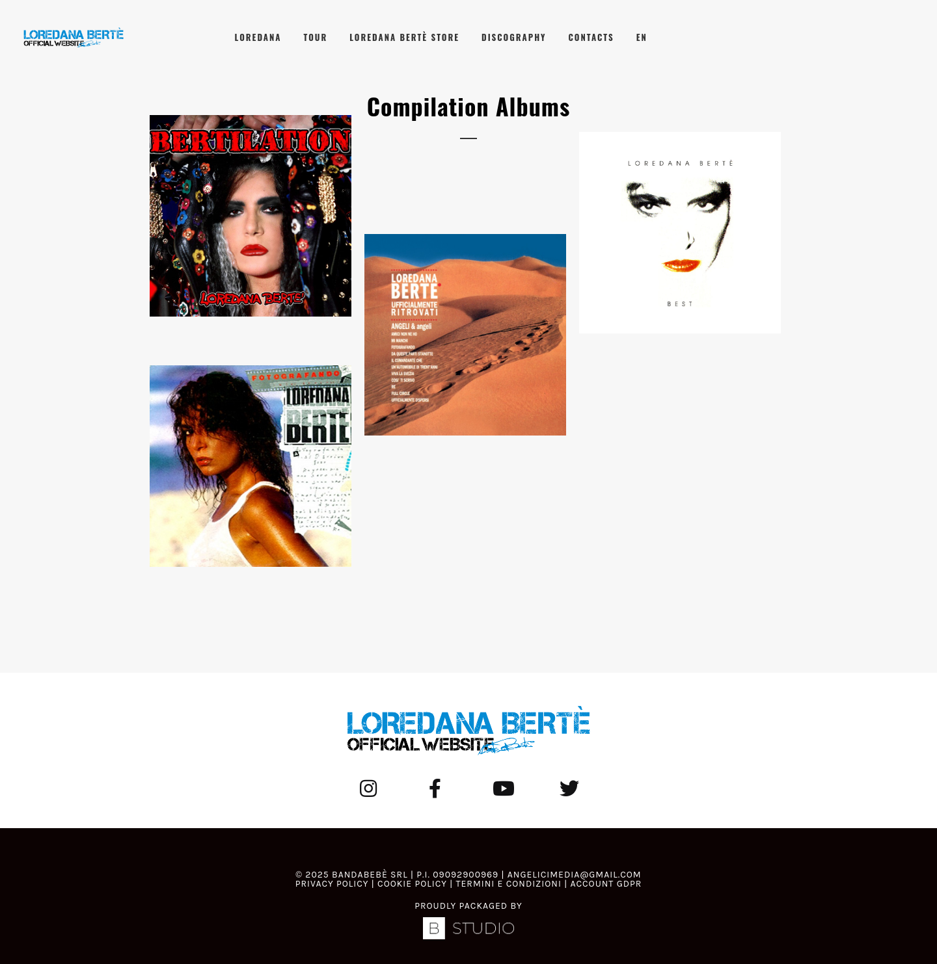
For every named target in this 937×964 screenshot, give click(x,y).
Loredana (258, 37)
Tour (315, 37)
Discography (514, 37)
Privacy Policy (332, 883)
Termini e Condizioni (508, 883)
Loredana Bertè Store (404, 37)
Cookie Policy (412, 883)
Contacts (591, 37)
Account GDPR (606, 883)
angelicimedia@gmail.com (575, 874)
